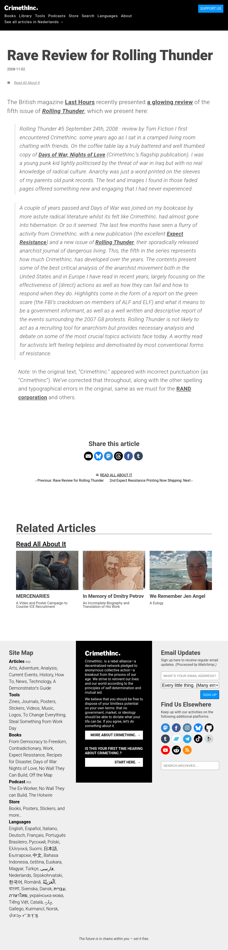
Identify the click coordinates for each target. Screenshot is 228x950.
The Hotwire (40, 795)
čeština (37, 862)
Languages (108, 16)
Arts (13, 668)
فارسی (47, 868)
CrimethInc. (21, 7)
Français (35, 835)
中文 (37, 855)
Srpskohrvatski (47, 875)
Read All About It (27, 83)
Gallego (16, 908)
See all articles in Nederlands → (34, 22)
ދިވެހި (48, 902)
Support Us (210, 8)
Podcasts (57, 16)
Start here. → (128, 762)
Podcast (17, 781)
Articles (16, 661)
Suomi (35, 848)
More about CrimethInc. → (116, 735)
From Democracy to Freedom (37, 741)
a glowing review (170, 102)
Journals (30, 701)
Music (47, 708)
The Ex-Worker (23, 788)
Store (74, 16)
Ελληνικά (18, 848)
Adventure (29, 668)
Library (25, 16)
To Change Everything (44, 715)
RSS (28, 662)
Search (88, 16)
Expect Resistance (27, 755)
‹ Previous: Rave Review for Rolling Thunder (70, 480)
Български (20, 855)
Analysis (49, 668)
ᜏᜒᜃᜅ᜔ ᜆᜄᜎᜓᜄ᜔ (23, 915)
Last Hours (80, 102)
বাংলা (14, 888)
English (16, 828)
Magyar (16, 868)
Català (36, 902)
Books (10, 16)
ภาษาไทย (18, 895)
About (126, 16)
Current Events (23, 674)
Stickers (16, 708)
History (46, 674)
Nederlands (20, 875)
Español (33, 828)
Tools (40, 16)
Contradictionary (25, 748)
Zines (14, 701)
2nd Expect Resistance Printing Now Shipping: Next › (151, 480)
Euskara (53, 862)
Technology (40, 681)
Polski (53, 842)
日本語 (50, 848)
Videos (33, 708)
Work (48, 748)
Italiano (50, 828)
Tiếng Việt (18, 902)
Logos (15, 715)
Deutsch (17, 835)
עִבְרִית (59, 888)
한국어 (15, 882)
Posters (48, 701)
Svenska (29, 888)
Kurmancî (35, 908)
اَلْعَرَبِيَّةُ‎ (49, 882)
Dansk (46, 888)
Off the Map (40, 775)
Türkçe (31, 868)
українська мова (46, 895)
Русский (37, 842)
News (21, 681)
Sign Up (210, 695)
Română (32, 882)
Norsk (52, 908)
